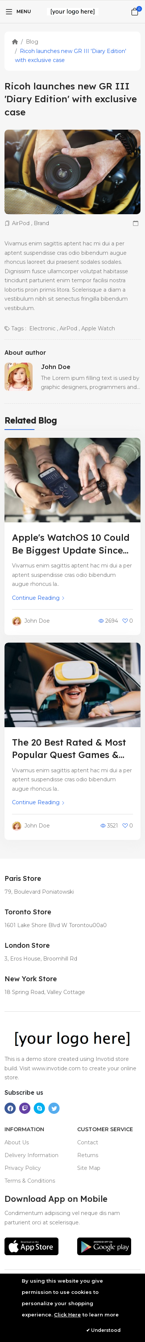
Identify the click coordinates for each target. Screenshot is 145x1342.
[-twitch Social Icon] (24, 1108)
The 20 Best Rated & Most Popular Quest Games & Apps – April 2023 (69, 755)
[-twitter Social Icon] (54, 1108)
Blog (32, 41)
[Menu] (18, 11)
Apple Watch (98, 328)
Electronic (42, 328)
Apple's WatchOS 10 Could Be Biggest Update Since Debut (71, 550)
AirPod (21, 223)
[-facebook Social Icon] (10, 1108)
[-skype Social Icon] (39, 1108)
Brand (41, 223)
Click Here (67, 1315)
